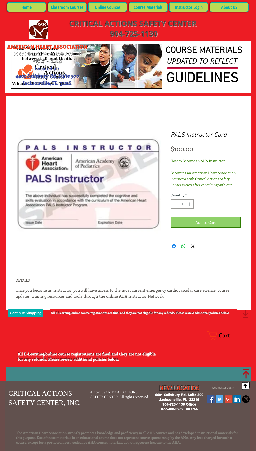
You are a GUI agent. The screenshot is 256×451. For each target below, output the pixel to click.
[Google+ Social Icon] (228, 399)
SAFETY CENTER (168, 23)
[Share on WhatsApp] (183, 246)
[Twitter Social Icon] (220, 399)
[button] (222, 336)
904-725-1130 (133, 34)
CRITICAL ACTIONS (105, 23)
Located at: (47, 68)
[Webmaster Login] (222, 387)
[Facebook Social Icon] (211, 399)
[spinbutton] (182, 204)
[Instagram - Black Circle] (246, 399)
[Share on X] (193, 246)
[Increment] (190, 204)
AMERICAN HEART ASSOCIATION (47, 46)
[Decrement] (175, 204)
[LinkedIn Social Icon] (237, 399)
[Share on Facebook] (174, 246)
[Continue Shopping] (26, 313)
